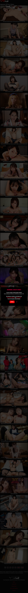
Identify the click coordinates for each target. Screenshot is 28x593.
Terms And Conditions (11, 297)
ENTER (12, 301)
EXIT (16, 301)
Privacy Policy (18, 297)
